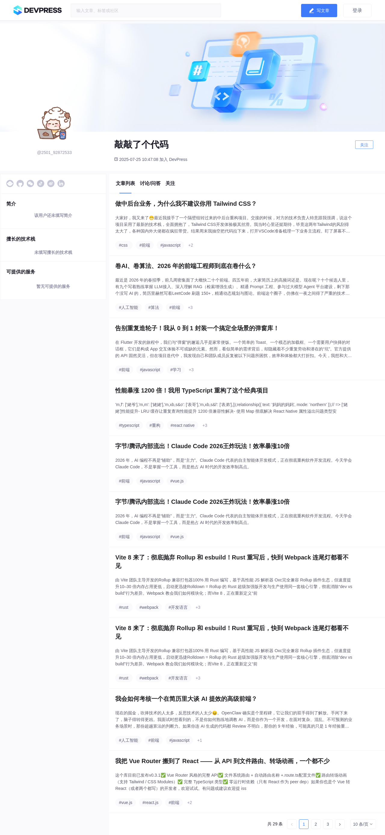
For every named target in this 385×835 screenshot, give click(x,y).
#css (123, 245)
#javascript (170, 245)
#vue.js (176, 481)
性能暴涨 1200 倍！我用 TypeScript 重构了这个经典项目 (191, 390)
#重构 (154, 425)
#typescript (129, 425)
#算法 (153, 307)
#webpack (148, 607)
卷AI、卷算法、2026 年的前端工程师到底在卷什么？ (186, 266)
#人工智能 (128, 307)
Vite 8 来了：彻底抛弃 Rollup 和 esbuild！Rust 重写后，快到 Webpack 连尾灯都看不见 (232, 561)
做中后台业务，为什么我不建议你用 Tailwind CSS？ (186, 203)
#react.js (151, 802)
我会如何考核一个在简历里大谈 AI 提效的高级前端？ (186, 698)
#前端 (144, 245)
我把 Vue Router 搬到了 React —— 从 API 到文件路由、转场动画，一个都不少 (222, 761)
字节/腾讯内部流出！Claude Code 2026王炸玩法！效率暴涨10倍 (202, 446)
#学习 (175, 369)
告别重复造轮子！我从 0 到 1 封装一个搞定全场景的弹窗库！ (197, 328)
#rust (123, 607)
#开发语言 (178, 607)
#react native (183, 425)
